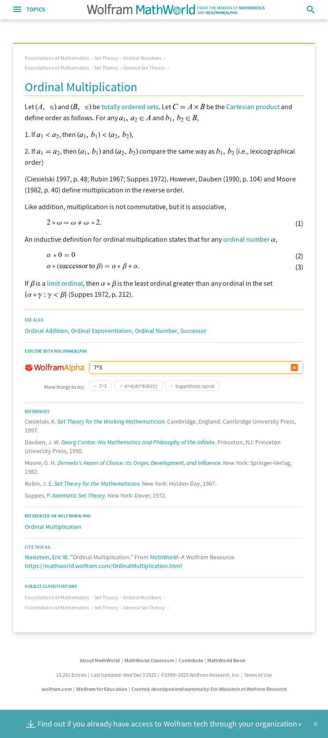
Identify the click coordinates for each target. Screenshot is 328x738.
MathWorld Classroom (149, 660)
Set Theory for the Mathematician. (97, 483)
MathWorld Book (226, 660)
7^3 (103, 386)
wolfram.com (56, 689)
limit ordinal (65, 283)
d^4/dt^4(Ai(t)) (141, 386)
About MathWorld (100, 660)
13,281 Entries (71, 675)
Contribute (191, 660)
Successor (193, 331)
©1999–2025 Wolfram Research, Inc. (200, 675)
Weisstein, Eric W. (47, 557)
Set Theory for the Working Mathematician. (111, 421)
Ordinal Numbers (142, 58)
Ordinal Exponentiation (101, 331)
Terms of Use (258, 675)
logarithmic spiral (194, 386)
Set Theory (106, 58)
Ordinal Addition (46, 331)
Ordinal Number (156, 331)
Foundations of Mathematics (57, 58)
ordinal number (246, 239)
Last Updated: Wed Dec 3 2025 (124, 675)
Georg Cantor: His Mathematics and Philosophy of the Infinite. (138, 442)
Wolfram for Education (101, 689)
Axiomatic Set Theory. (79, 495)
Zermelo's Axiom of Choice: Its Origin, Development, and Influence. (139, 463)
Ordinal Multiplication (53, 527)
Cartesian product (253, 106)
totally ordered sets (130, 106)
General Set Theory (144, 67)
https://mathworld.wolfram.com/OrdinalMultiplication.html (103, 566)
